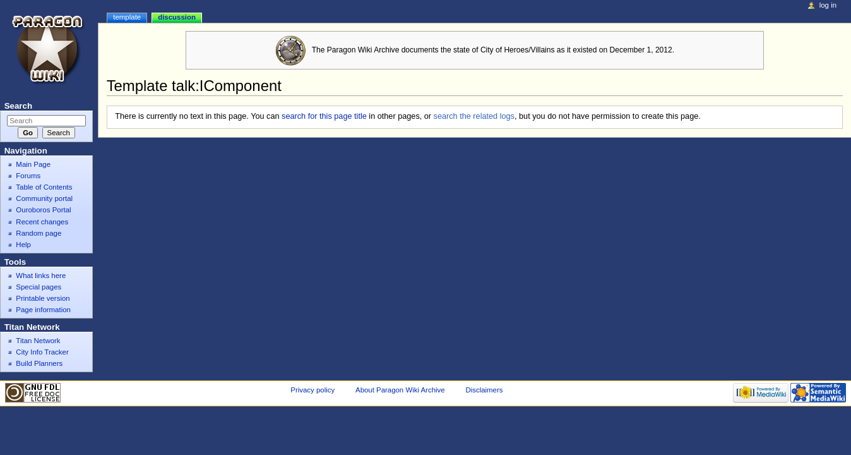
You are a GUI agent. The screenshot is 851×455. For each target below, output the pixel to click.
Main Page (33, 164)
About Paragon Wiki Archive (400, 390)
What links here (41, 275)
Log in (827, 5)
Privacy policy (312, 390)
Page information (43, 309)
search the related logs (474, 116)
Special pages (38, 287)
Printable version (42, 298)
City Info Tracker (42, 352)
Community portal (44, 198)
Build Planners (39, 363)
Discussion (177, 17)
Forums (28, 175)
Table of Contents (44, 187)
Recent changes (42, 222)
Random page (38, 233)
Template (127, 17)
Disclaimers (484, 390)
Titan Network (38, 340)
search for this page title (324, 116)
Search (18, 106)
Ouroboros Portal (43, 210)
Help (23, 244)
